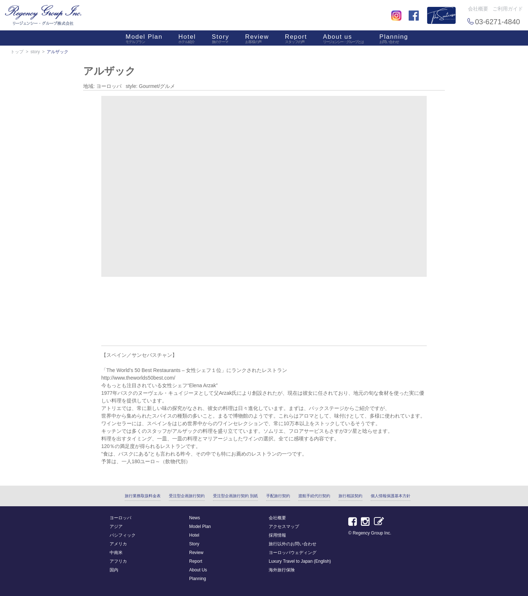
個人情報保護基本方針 (390, 496)
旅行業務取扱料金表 (143, 496)
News (194, 517)
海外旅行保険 (282, 569)
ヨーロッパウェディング (292, 552)
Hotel (187, 39)
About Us (198, 569)
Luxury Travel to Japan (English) (300, 561)
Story (220, 39)
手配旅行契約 (278, 496)
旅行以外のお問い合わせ (292, 543)
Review (257, 39)
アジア (116, 526)
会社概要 (478, 9)
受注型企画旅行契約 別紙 (235, 496)
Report (296, 39)
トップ (17, 51)
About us (343, 39)
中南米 (116, 552)
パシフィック (123, 535)
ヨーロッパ (120, 517)
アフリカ (118, 561)
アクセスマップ (284, 526)
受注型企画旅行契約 (187, 496)
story (35, 51)
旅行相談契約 (350, 496)
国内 (114, 569)
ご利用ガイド (508, 9)
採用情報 (277, 535)
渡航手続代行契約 (314, 496)
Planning (393, 39)
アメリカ (118, 543)
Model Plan (143, 39)
